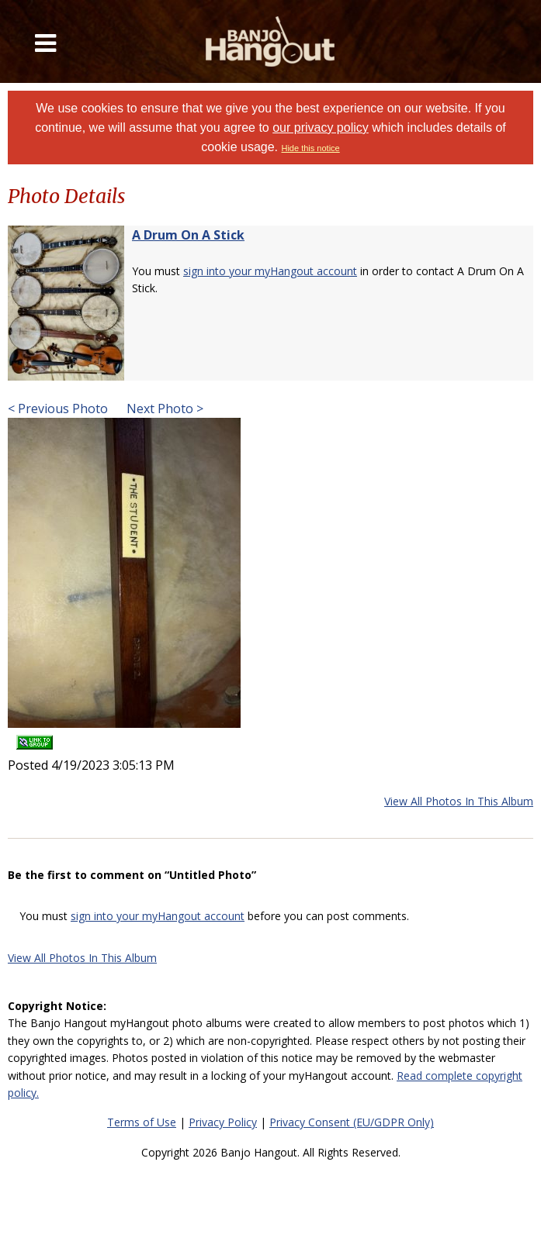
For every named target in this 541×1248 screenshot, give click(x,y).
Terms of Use (141, 1122)
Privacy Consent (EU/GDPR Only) (351, 1122)
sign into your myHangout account (270, 271)
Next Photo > (163, 408)
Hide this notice (310, 148)
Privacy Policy (223, 1122)
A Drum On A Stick (188, 234)
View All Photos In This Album (458, 801)
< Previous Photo (58, 408)
